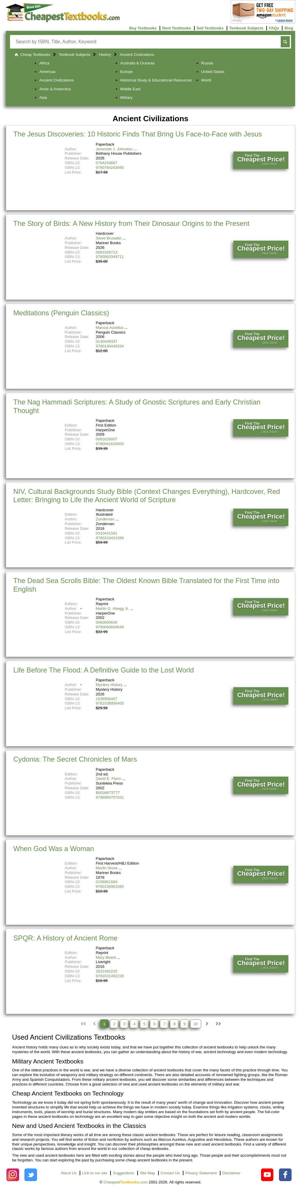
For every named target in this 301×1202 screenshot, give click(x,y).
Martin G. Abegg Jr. (112, 608)
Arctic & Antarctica (55, 89)
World (206, 80)
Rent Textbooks (176, 28)
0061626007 (106, 439)
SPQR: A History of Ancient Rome (65, 938)
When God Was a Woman (53, 849)
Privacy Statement (201, 1173)
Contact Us (170, 1173)
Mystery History (109, 684)
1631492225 (106, 971)
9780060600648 (110, 627)
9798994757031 (110, 797)
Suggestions (123, 1173)
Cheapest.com (125, 1182)
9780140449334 (110, 346)
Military (126, 97)
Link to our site (94, 1173)
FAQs (274, 28)
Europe (126, 71)
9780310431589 (110, 538)
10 (195, 1024)
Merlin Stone (107, 868)
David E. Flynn (108, 778)
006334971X (107, 252)
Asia (43, 97)
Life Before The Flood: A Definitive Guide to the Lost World (103, 670)
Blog (289, 28)
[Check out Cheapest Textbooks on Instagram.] (12, 1174)
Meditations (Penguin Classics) (61, 313)
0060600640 (106, 622)
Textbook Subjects (246, 28)
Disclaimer (231, 1173)
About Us (68, 1173)
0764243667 (106, 163)
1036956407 (106, 699)
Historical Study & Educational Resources (156, 80)
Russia (207, 63)
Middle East (130, 89)
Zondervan (105, 519)
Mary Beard (106, 957)
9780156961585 (110, 886)
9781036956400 (110, 703)
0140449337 (106, 341)
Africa (44, 63)
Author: (74, 608)
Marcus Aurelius (109, 327)
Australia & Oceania (137, 63)
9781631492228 (110, 976)
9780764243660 (110, 167)
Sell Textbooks (210, 28)
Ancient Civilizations (56, 80)
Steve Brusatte (108, 238)
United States (212, 71)
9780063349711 (110, 256)
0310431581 (106, 533)
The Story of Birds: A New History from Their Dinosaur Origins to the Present (131, 223)
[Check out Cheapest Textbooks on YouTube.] (267, 1174)
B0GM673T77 (108, 792)
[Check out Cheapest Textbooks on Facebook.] (285, 1174)
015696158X (107, 882)
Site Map (147, 1173)
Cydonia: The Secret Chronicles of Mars (75, 759)
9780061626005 (110, 444)
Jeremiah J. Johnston (114, 149)
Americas (47, 71)
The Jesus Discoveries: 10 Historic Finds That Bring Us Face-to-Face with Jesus (137, 134)
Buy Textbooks (143, 28)
